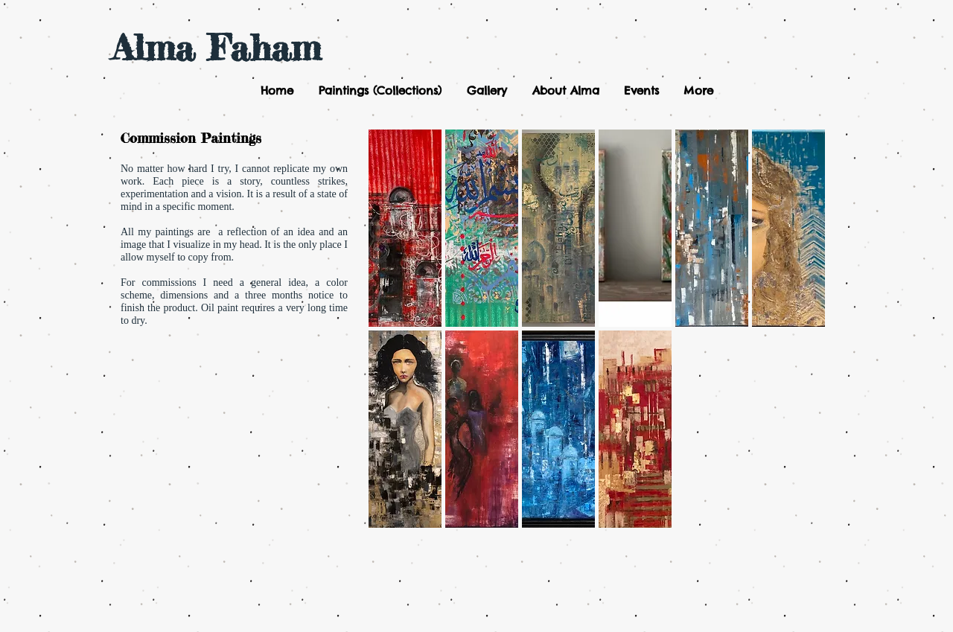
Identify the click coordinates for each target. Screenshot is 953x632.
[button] (379, 90)
